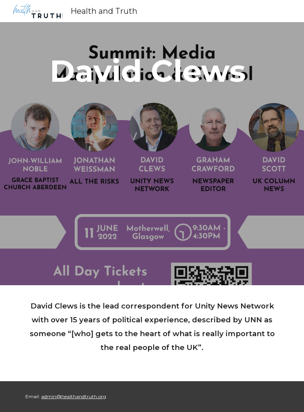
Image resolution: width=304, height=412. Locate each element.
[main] (151, 71)
